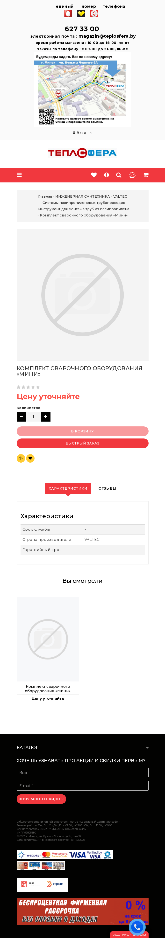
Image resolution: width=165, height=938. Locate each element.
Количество (29, 408)
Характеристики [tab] (68, 488)
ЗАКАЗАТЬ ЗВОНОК (138, 927)
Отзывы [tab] (107, 488)
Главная (45, 196)
